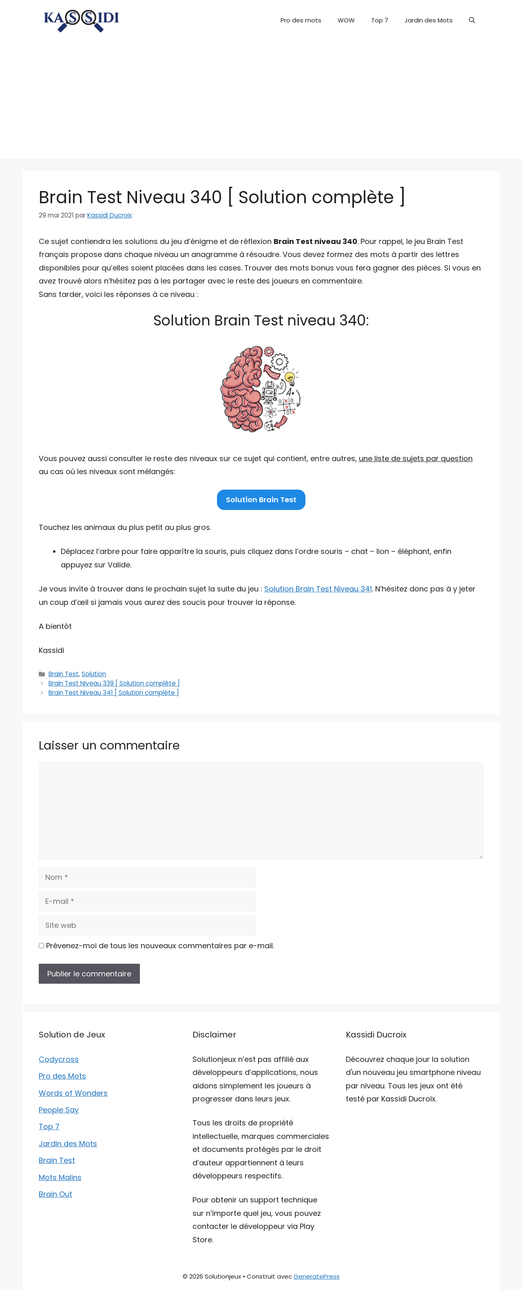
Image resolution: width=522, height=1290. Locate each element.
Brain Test (64, 674)
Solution (94, 674)
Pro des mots (301, 20)
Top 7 (379, 20)
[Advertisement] (261, 102)
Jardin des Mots (429, 20)
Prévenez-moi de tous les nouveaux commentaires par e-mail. (160, 946)
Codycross (59, 1059)
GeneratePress (317, 1276)
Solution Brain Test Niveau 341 (318, 589)
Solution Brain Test (261, 499)
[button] (472, 20)
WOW (346, 20)
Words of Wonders (73, 1093)
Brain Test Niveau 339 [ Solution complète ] (114, 683)
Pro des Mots (62, 1076)
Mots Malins (60, 1177)
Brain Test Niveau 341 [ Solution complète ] (114, 692)
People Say (59, 1110)
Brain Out (55, 1194)
